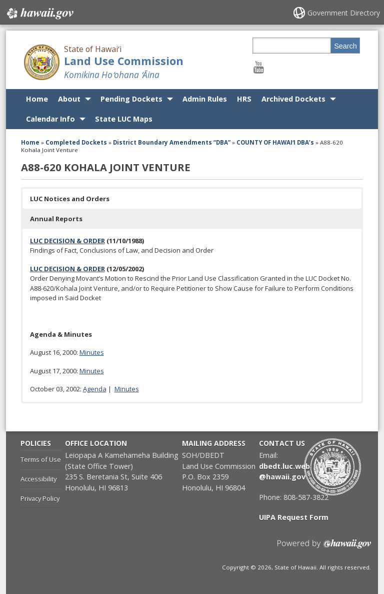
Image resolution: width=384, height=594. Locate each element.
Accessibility (38, 478)
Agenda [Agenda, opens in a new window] (94, 388)
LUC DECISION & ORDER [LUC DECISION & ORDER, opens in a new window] (67, 240)
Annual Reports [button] (56, 218)
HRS (244, 99)
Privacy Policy (40, 498)
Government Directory (344, 13)
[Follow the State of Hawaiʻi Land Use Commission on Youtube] (259, 67)
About (69, 99)
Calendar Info (50, 119)
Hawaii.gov (39, 13)
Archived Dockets (294, 99)
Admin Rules (204, 99)
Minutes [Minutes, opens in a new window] (92, 352)
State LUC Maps (123, 119)
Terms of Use (40, 459)
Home (37, 99)
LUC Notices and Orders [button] (70, 198)
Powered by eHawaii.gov (324, 547)
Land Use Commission (124, 61)
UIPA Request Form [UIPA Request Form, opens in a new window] (293, 517)
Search (345, 46)
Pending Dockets (131, 99)
